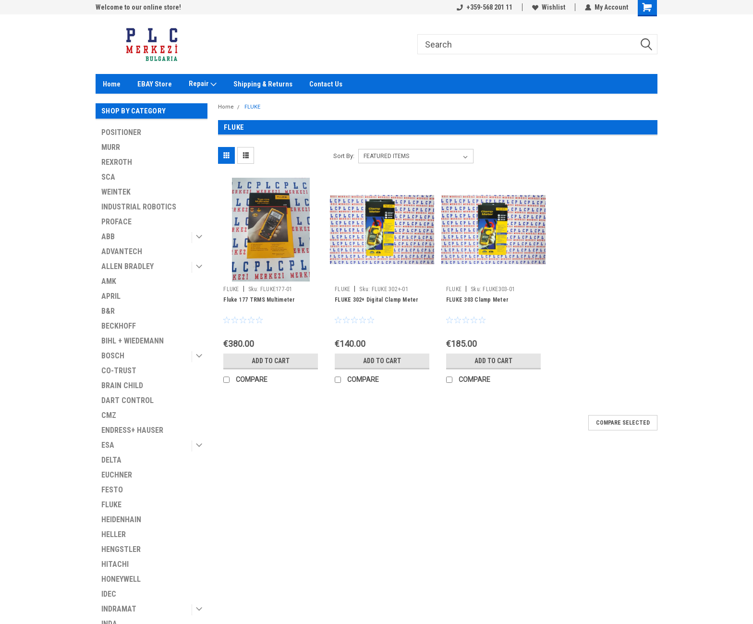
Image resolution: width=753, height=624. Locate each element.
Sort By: (343, 155)
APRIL (111, 296)
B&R (108, 311)
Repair (203, 84)
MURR (110, 147)
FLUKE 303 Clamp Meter (477, 299)
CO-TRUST (118, 370)
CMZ (108, 415)
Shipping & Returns (262, 84)
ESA (107, 445)
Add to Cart (271, 361)
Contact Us (325, 84)
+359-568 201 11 (484, 7)
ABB (108, 236)
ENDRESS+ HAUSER (132, 430)
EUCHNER (116, 474)
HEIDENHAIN (121, 519)
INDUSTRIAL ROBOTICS (138, 206)
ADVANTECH (121, 251)
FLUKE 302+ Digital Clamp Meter (377, 299)
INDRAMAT (118, 608)
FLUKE (111, 504)
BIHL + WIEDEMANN (132, 340)
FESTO (112, 489)
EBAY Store (154, 84)
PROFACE (116, 221)
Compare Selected (623, 422)
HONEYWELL (121, 579)
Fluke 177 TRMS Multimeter (259, 299)
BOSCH (112, 355)
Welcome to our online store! (138, 7)
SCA (108, 177)
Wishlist (548, 7)
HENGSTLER (121, 549)
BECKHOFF (118, 325)
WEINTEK (116, 191)
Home (112, 84)
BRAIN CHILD (122, 385)
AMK (108, 281)
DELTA (111, 460)
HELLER (113, 534)
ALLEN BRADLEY (127, 266)
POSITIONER (121, 132)
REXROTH (116, 162)
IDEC (108, 594)
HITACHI (115, 564)
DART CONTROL (127, 400)
